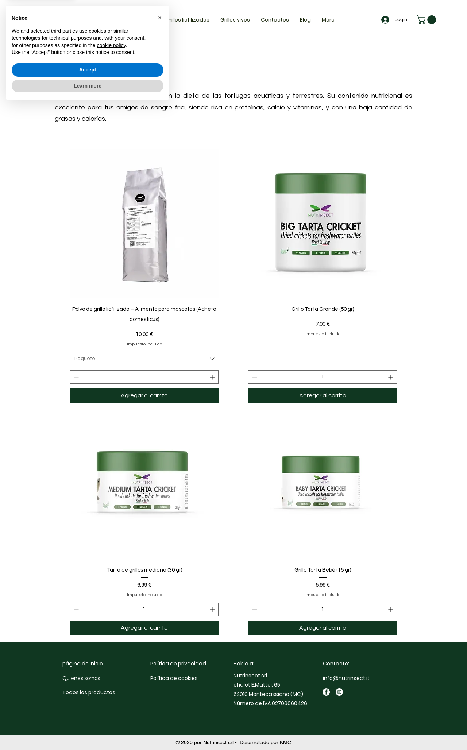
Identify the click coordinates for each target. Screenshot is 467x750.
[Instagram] (339, 692)
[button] (427, 19)
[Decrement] (75, 377)
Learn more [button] (87, 730)
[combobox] (144, 359)
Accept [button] (87, 714)
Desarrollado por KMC (265, 742)
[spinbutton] (144, 377)
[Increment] (212, 377)
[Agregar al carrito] (144, 395)
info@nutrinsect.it (346, 678)
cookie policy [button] (111, 690)
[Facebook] (326, 692)
